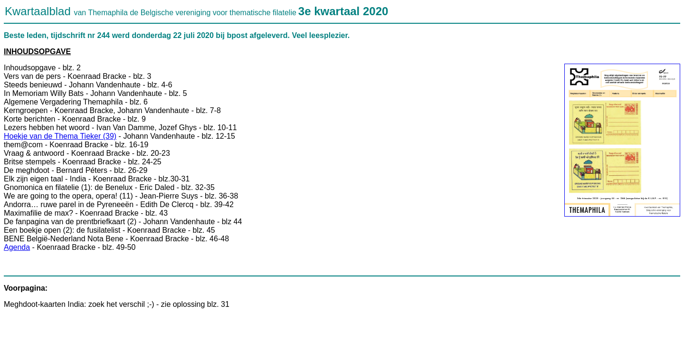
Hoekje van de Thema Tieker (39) (60, 136)
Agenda (17, 247)
